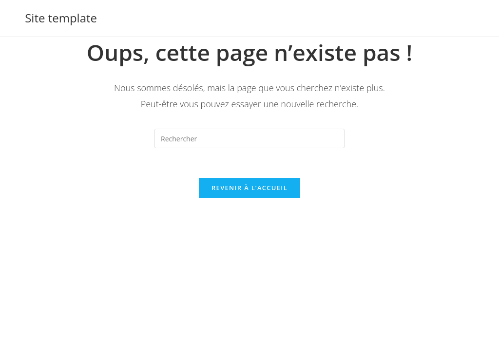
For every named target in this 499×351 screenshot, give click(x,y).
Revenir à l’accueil (249, 187)
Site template (61, 18)
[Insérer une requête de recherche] (249, 138)
